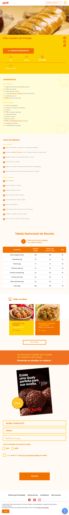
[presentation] (34, 465)
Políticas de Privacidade (16, 495)
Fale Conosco (56, 495)
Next (62, 320)
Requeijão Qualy (16, 121)
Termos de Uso (32, 495)
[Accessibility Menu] (65, 511)
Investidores (44, 495)
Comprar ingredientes (18, 51)
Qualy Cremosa (17, 93)
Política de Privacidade (29, 455)
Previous (7, 320)
